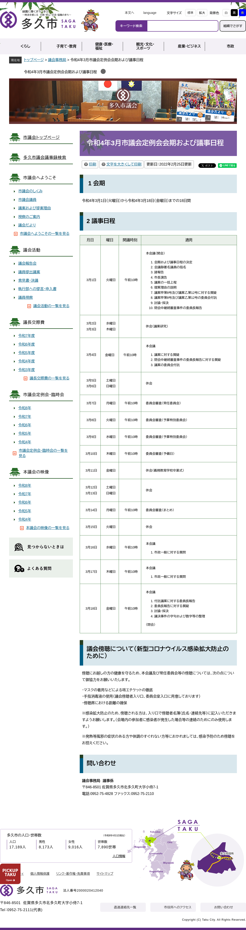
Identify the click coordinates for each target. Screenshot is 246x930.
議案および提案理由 (34, 208)
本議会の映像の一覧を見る (47, 528)
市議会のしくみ (30, 191)
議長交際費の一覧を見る (49, 378)
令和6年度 (26, 344)
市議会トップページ (41, 137)
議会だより (27, 225)
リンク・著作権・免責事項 (73, 873)
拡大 (202, 13)
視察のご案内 (29, 217)
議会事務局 (57, 60)
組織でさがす (232, 26)
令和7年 (24, 417)
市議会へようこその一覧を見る (44, 234)
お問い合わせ (223, 907)
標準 (190, 13)
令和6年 (24, 425)
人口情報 (119, 856)
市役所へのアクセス (177, 907)
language (149, 13)
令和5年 (24, 433)
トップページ (34, 60)
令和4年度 (26, 361)
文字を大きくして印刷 (123, 164)
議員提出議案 (29, 272)
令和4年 (24, 442)
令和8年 (24, 408)
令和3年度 (26, 370)
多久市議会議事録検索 (44, 157)
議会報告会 (27, 263)
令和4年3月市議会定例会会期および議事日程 (60, 72)
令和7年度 (26, 336)
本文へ (129, 13)
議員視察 (25, 297)
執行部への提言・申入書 (37, 289)
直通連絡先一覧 (125, 907)
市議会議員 (27, 200)
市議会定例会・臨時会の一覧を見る (43, 453)
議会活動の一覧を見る (51, 306)
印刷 (92, 164)
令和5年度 (26, 353)
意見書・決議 (28, 280)
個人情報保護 (39, 873)
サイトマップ (105, 873)
